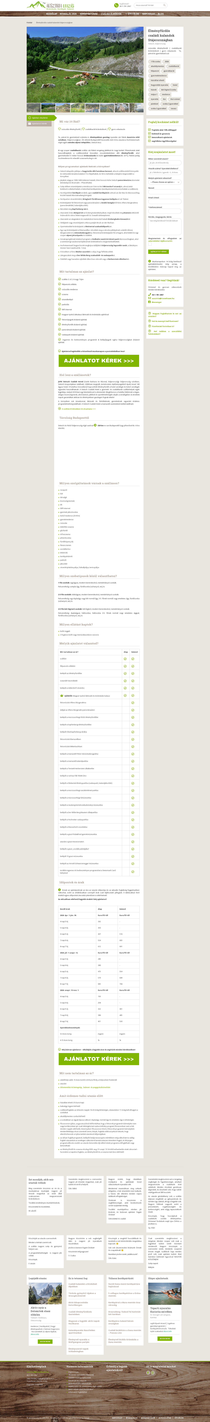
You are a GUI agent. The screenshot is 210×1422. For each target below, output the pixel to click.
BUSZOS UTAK (165, 1418)
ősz (164, 99)
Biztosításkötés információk (79, 1383)
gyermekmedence (159, 75)
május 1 (154, 94)
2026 (167, 61)
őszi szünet (175, 99)
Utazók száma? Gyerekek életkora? (164, 171)
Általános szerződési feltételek (81, 1375)
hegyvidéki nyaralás (159, 85)
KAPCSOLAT (148, 13)
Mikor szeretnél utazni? (164, 162)
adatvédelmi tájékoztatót (160, 241)
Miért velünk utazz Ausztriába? (81, 1389)
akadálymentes (157, 66)
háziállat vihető (157, 80)
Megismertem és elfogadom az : (164, 242)
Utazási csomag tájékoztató (79, 1377)
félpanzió (155, 71)
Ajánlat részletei (40, 118)
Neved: (164, 191)
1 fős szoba (155, 61)
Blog (161, 13)
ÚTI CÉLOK (178, 1418)
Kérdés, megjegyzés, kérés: (164, 226)
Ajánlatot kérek (39, 123)
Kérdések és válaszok (77, 1380)
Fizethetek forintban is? (163, 326)
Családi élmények (111, 13)
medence (166, 94)
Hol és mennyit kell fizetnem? (165, 321)
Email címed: (164, 200)
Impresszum (73, 1372)
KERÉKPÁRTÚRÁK (148, 1418)
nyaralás (154, 99)
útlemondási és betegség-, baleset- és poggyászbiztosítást (85, 1087)
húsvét (154, 89)
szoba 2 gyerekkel (170, 104)
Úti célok (133, 13)
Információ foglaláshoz (77, 1392)
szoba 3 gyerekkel (158, 108)
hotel (175, 85)
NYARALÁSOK (131, 1418)
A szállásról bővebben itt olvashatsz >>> (79, 409)
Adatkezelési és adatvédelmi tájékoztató (85, 1386)
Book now (45, 1341)
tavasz (173, 108)
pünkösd (154, 104)
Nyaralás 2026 (68, 13)
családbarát (174, 66)
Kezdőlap (51, 13)
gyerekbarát (169, 71)
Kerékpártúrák (89, 13)
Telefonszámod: (164, 210)
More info (35, 1334)
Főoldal (29, 22)
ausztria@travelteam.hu (163, 298)
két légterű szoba (168, 89)
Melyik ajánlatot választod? (164, 181)
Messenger (157, 302)
